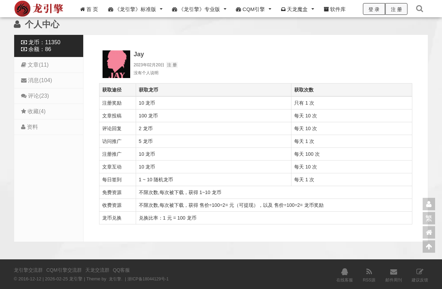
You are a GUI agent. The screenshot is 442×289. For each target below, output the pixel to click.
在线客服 (344, 274)
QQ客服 (121, 270)
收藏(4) (33, 111)
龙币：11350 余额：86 (40, 45)
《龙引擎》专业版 (196, 9)
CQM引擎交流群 (64, 270)
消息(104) (36, 80)
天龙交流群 (97, 270)
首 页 (89, 9)
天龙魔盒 (294, 9)
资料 (29, 127)
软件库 (335, 9)
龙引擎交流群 (28, 270)
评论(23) (35, 96)
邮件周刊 (393, 274)
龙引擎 (115, 278)
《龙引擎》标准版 (132, 9)
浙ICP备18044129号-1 (150, 278)
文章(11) (35, 65)
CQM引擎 (250, 9)
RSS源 (369, 274)
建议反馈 (420, 274)
